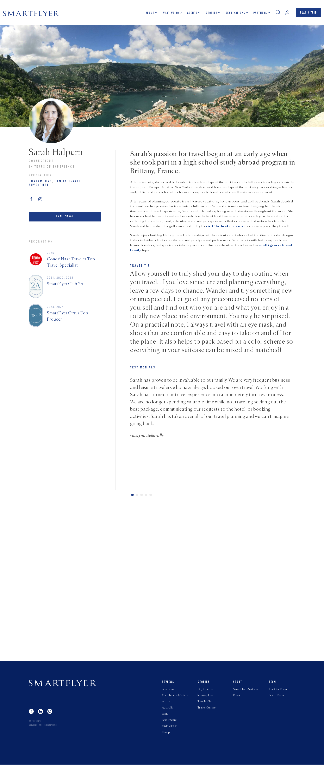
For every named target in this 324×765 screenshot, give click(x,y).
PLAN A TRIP (308, 13)
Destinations (235, 13)
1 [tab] (132, 495)
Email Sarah (65, 216)
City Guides (205, 689)
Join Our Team (278, 689)
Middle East (169, 726)
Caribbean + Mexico (175, 695)
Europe (166, 732)
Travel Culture (207, 708)
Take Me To (205, 701)
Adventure (39, 185)
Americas (168, 689)
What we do (170, 13)
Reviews (168, 682)
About (149, 13)
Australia (167, 708)
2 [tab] (137, 495)
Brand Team (276, 695)
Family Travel (68, 181)
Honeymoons (40, 181)
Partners (260, 13)
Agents (192, 13)
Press (236, 695)
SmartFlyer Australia (245, 689)
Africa (166, 701)
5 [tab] (150, 495)
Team (272, 682)
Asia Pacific (169, 720)
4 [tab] (146, 495)
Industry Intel (206, 695)
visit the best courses (224, 226)
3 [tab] (141, 495)
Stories (211, 13)
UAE (165, 714)
